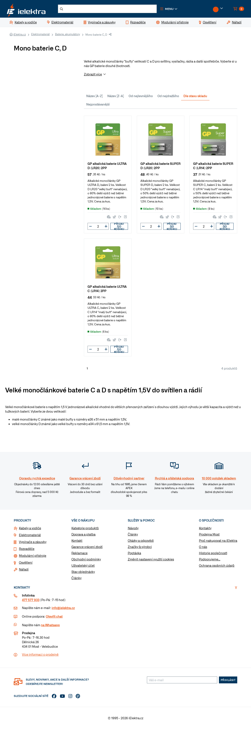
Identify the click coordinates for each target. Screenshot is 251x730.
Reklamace (79, 554)
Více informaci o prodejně (40, 655)
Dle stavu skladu (195, 97)
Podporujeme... (209, 560)
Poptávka (134, 554)
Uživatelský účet (83, 566)
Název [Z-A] (115, 97)
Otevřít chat (54, 617)
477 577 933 (30, 601)
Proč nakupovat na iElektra (218, 541)
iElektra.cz (19, 35)
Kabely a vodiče (30, 529)
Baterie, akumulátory (67, 35)
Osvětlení (25, 563)
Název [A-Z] (94, 97)
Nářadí (24, 570)
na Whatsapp (50, 626)
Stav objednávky (83, 573)
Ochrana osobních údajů (216, 566)
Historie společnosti (213, 554)
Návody (133, 529)
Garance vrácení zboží (87, 548)
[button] (173, 9)
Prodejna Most (209, 535)
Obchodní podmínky (86, 560)
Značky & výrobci (140, 548)
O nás (203, 548)
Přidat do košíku (119, 227)
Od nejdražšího (168, 97)
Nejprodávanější (98, 105)
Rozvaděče (26, 550)
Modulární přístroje (32, 557)
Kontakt (76, 541)
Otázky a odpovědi (141, 541)
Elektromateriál (40, 35)
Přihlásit (228, 681)
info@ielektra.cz (63, 609)
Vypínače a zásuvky (32, 543)
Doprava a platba (83, 535)
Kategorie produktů (85, 529)
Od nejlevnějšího (141, 97)
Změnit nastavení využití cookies (151, 560)
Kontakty (205, 529)
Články (76, 579)
